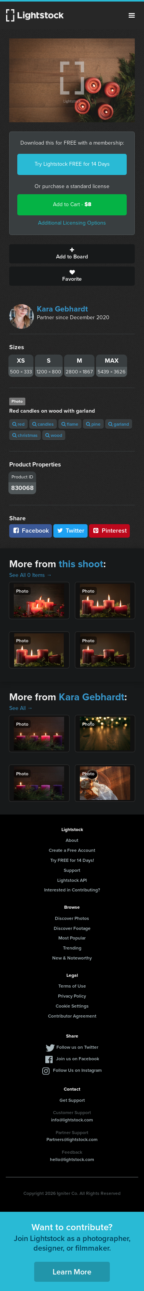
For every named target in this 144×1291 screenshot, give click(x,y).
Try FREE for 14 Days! (72, 860)
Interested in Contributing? (72, 889)
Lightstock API (72, 880)
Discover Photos (72, 918)
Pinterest (109, 530)
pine (93, 424)
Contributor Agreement (72, 1016)
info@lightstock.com (72, 1119)
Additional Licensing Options (72, 223)
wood (53, 435)
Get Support (72, 1100)
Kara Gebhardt (62, 309)
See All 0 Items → (30, 575)
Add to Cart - (72, 204)
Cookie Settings (72, 1006)
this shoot (81, 563)
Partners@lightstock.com (72, 1139)
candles (43, 424)
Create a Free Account (72, 850)
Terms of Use (72, 986)
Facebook (30, 530)
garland (118, 424)
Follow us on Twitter (77, 1047)
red (18, 424)
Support (72, 870)
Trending (72, 948)
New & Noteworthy (72, 958)
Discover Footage (72, 928)
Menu (132, 15)
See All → (21, 708)
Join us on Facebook (77, 1058)
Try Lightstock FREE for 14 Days (72, 164)
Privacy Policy (72, 996)
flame (69, 424)
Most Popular (72, 938)
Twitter (70, 530)
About (72, 840)
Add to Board (72, 253)
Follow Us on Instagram (77, 1070)
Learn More (72, 1271)
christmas (25, 435)
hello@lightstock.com (72, 1159)
